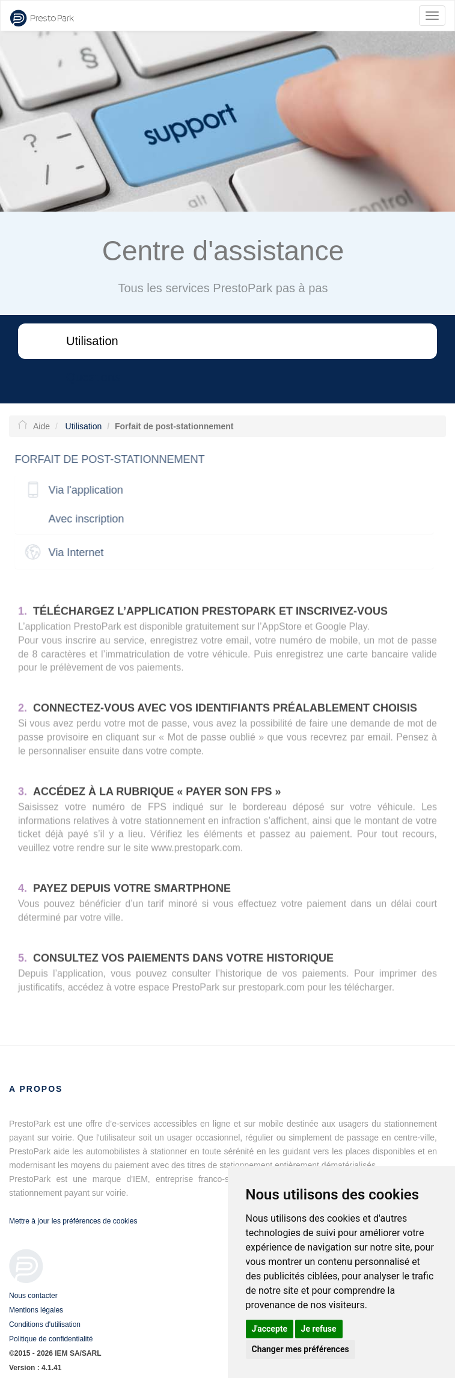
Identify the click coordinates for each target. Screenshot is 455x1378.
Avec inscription (83, 519)
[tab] (221, 490)
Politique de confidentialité (51, 1339)
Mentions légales (36, 1310)
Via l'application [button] (83, 490)
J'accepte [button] (270, 1329)
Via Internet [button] (73, 553)
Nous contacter (33, 1295)
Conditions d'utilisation (45, 1324)
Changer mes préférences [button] (300, 1349)
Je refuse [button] (319, 1329)
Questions (93, 377)
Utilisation (92, 341)
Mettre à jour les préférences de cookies (73, 1221)
